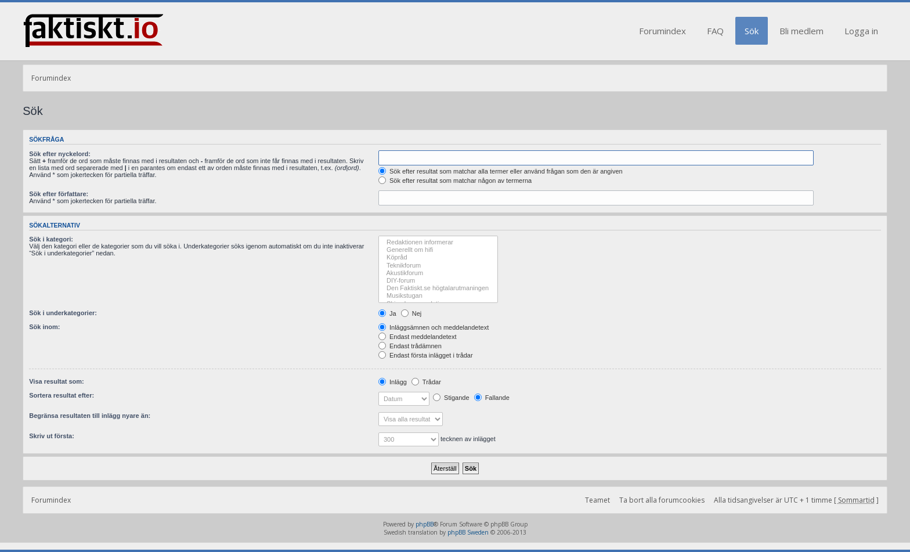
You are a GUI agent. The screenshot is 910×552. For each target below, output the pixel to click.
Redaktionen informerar (438, 242)
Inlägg (392, 381)
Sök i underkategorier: (63, 312)
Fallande (492, 397)
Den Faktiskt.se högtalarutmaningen (438, 288)
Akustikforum (438, 273)
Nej (411, 313)
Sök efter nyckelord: (60, 153)
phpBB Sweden (468, 532)
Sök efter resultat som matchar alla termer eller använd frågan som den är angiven (500, 171)
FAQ (715, 31)
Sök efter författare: (58, 193)
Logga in (861, 31)
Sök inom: (44, 326)
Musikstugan (438, 296)
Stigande (451, 397)
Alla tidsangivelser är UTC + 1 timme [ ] (796, 500)
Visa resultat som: (56, 381)
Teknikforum (438, 265)
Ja (387, 313)
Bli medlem (801, 31)
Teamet (597, 500)
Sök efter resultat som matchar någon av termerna (455, 180)
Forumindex (662, 31)
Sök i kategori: (51, 239)
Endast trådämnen (410, 345)
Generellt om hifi (438, 250)
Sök (752, 31)
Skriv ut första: (51, 435)
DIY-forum (438, 280)
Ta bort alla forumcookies (662, 500)
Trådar (426, 381)
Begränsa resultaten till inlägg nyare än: (89, 415)
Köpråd (438, 257)
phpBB (425, 524)
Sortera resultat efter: (61, 395)
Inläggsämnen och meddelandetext (433, 327)
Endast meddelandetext (417, 336)
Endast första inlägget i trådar (425, 355)
